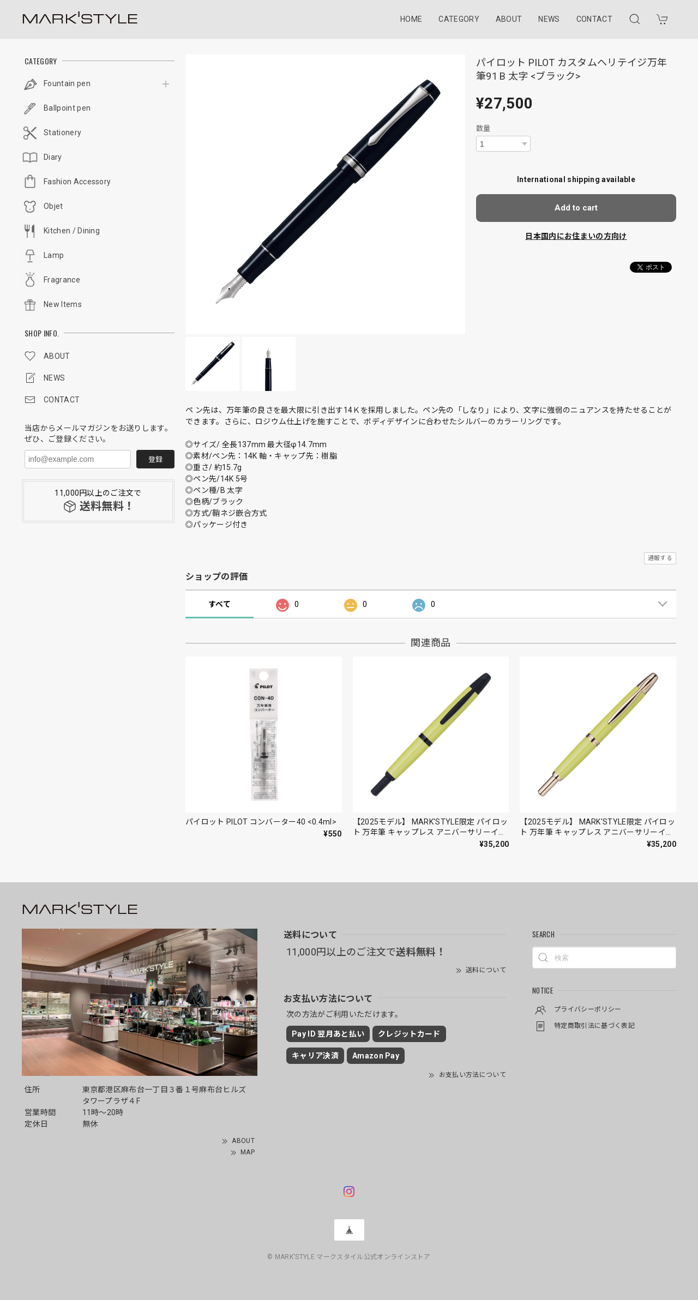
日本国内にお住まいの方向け (576, 236)
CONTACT (594, 19)
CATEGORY (458, 19)
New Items (63, 304)
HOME (411, 19)
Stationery (62, 132)
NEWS (548, 19)
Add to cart (576, 208)
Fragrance (62, 279)
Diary (53, 157)
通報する (660, 558)
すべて (219, 604)
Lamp (54, 255)
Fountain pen (67, 83)
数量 (483, 128)
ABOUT (509, 19)
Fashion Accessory (77, 181)
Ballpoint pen (67, 108)
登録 (155, 459)
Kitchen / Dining (72, 230)
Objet (53, 206)
